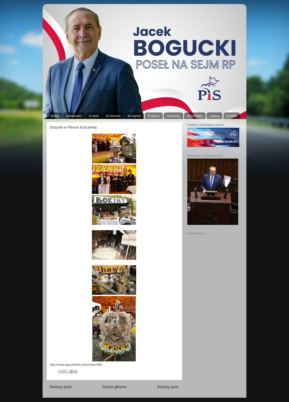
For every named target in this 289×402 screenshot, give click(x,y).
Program (154, 116)
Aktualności (74, 116)
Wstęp (55, 116)
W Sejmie (134, 116)
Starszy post (167, 387)
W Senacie (113, 116)
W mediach (194, 116)
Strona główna (114, 387)
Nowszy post (61, 387)
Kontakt (231, 116)
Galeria (214, 116)
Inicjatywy (173, 116)
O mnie (94, 116)
